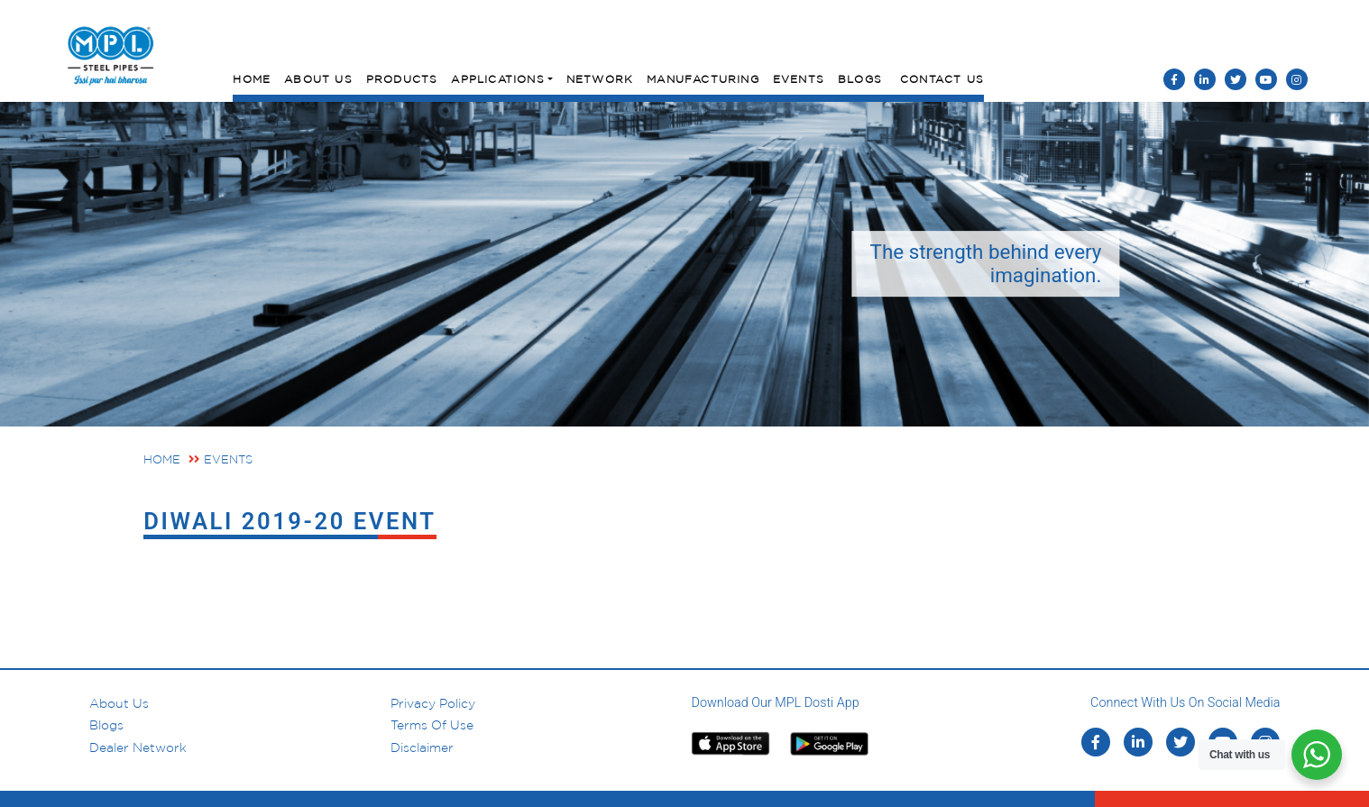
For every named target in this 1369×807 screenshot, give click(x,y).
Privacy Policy (432, 703)
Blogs (860, 79)
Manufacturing (703, 79)
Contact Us (942, 79)
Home (252, 79)
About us (119, 703)
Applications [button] (497, 79)
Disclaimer (422, 747)
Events (798, 79)
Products (402, 79)
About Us (318, 79)
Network (599, 79)
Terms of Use (431, 725)
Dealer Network (138, 747)
